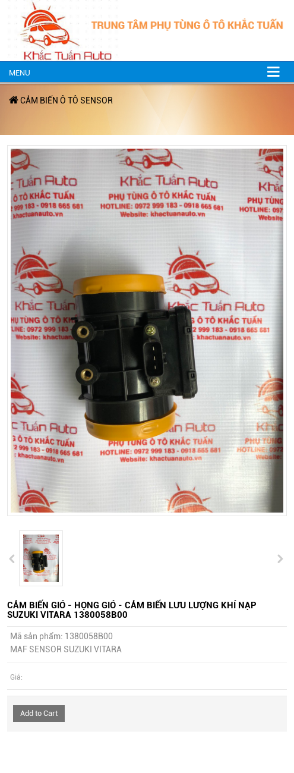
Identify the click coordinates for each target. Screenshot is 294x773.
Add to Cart (39, 713)
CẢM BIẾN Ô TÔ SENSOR (66, 100)
